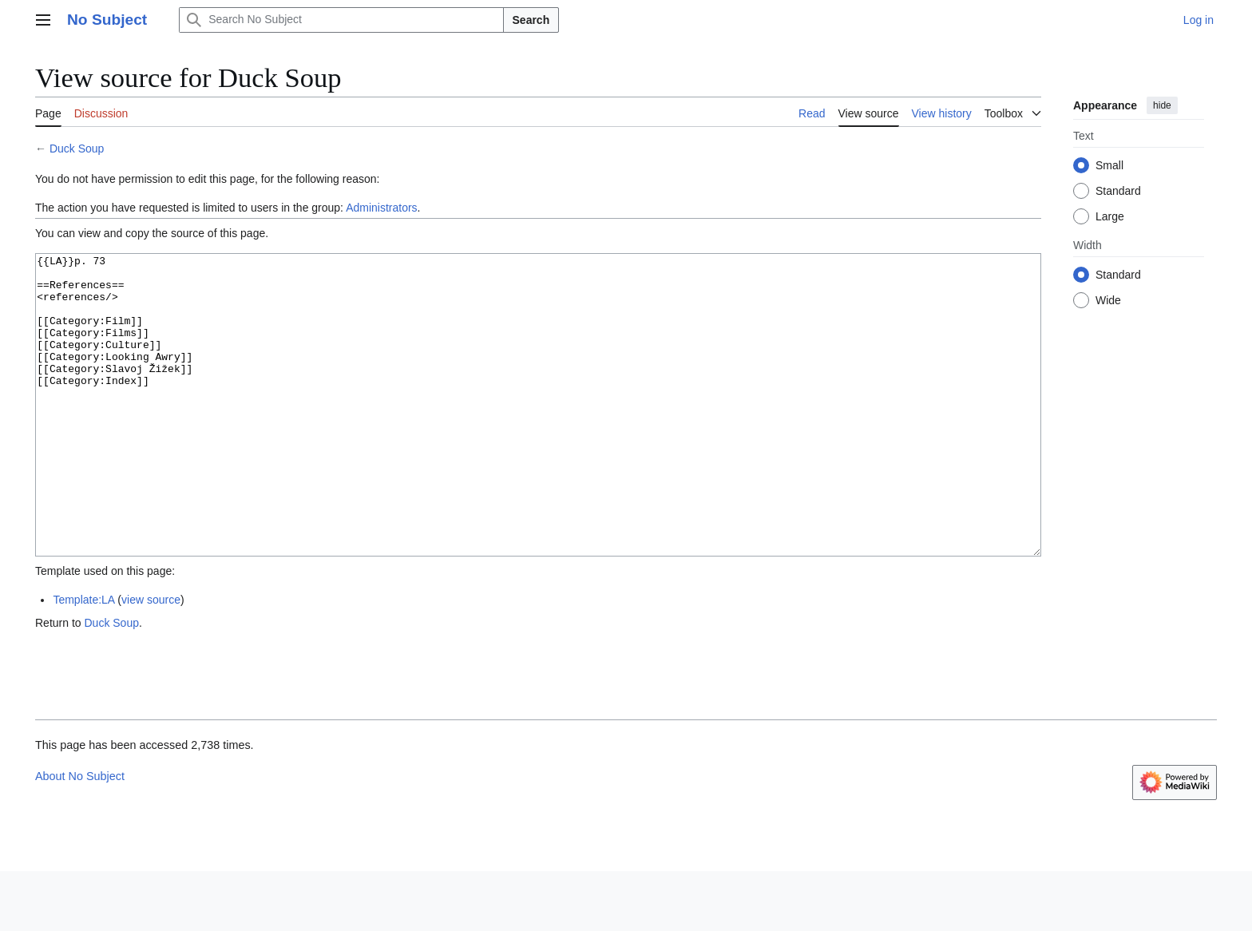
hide (1162, 105)
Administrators (381, 207)
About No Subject (80, 836)
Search (531, 20)
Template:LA (83, 659)
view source (150, 659)
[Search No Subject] (341, 20)
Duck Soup (77, 148)
